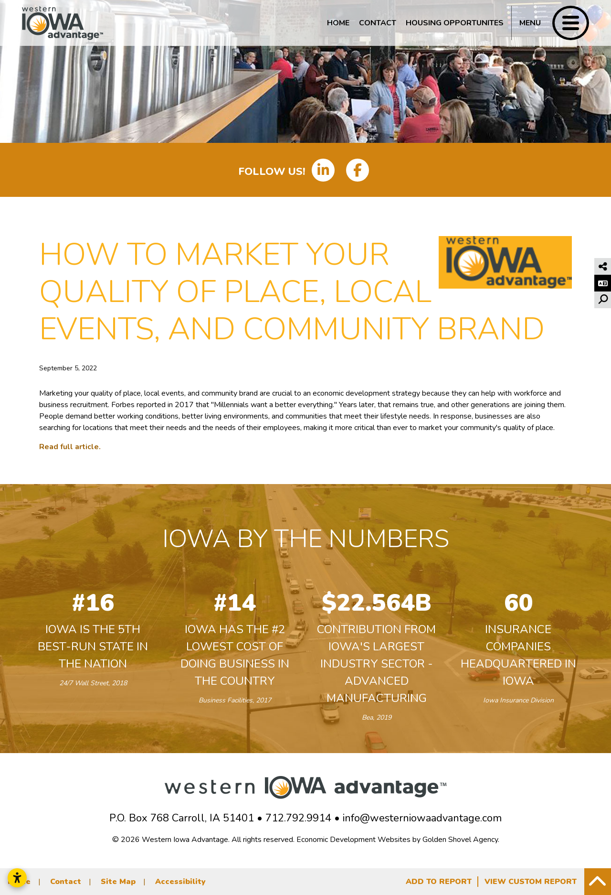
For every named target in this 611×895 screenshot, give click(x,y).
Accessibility (180, 881)
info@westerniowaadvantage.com (422, 818)
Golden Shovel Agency (460, 839)
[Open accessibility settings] (17, 877)
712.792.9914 (298, 818)
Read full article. (70, 447)
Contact (377, 23)
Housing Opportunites (455, 23)
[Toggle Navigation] (550, 23)
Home (338, 23)
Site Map (118, 881)
